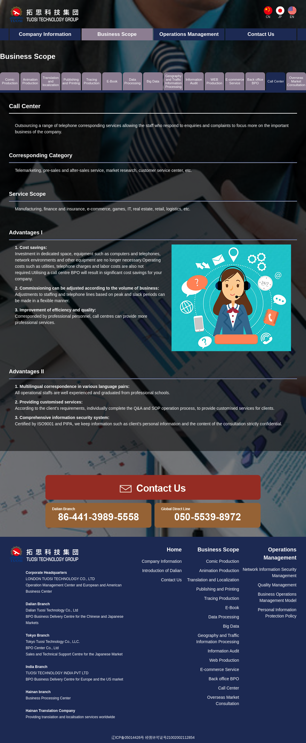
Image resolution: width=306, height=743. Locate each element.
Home (174, 550)
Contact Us (260, 34)
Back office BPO (224, 678)
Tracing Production (221, 598)
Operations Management (188, 34)
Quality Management (277, 585)
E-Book (232, 607)
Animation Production (219, 570)
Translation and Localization (213, 579)
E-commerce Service (219, 669)
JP (280, 17)
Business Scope (117, 34)
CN (268, 17)
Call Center (228, 688)
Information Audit (223, 651)
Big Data (231, 626)
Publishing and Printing (217, 589)
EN (292, 17)
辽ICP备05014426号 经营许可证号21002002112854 (153, 738)
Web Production (224, 660)
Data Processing (223, 616)
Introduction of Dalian (162, 570)
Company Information (45, 34)
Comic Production (222, 561)
